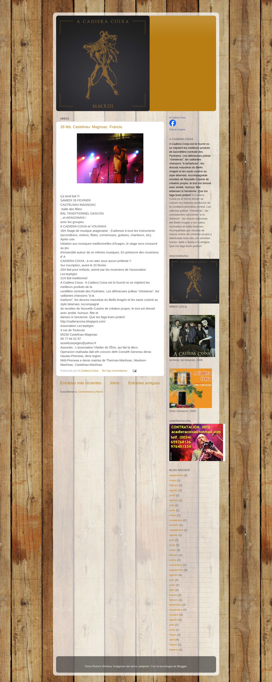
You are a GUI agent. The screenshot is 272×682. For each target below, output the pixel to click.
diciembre (175, 604)
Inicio (114, 383)
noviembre (175, 520)
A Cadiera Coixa (177, 117)
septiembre (176, 475)
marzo (173, 594)
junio (172, 495)
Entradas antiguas (144, 383)
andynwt (144, 666)
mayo (172, 480)
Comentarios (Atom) (90, 391)
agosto (173, 490)
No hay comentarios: (115, 370)
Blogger (182, 666)
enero (173, 515)
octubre (174, 525)
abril (172, 589)
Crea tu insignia (177, 129)
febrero (173, 485)
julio (171, 505)
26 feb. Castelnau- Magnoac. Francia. (91, 127)
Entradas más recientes (80, 383)
